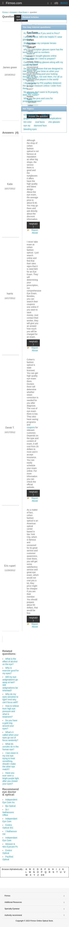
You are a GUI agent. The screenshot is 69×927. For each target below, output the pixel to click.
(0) (56, 3)
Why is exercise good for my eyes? (10, 670)
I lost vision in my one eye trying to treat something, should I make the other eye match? (10, 761)
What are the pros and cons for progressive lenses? (38, 99)
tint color (28, 122)
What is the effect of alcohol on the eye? (9, 661)
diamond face (40, 125)
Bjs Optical (10, 806)
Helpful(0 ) (33, 225)
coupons (31, 427)
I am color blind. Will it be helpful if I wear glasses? (42, 38)
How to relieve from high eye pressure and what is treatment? (10, 711)
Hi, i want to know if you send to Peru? (42, 33)
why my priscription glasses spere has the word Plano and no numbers (43, 50)
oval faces (40, 122)
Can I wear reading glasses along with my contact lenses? (43, 63)
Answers (13, 12)
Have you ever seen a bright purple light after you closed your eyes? (10, 778)
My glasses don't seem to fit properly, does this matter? (41, 93)
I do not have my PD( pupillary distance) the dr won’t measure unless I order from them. (42, 86)
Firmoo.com (14, 3)
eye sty (27, 125)
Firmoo (5, 12)
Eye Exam (23, 12)
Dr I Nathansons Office (8, 812)
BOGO (64, 3)
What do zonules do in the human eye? (10, 747)
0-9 (42, 875)
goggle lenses (30, 118)
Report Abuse (34, 231)
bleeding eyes (30, 129)
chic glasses (54, 122)
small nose (46, 114)
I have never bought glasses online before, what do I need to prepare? (39, 57)
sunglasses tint (31, 114)
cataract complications (50, 118)
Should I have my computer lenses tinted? (39, 44)
